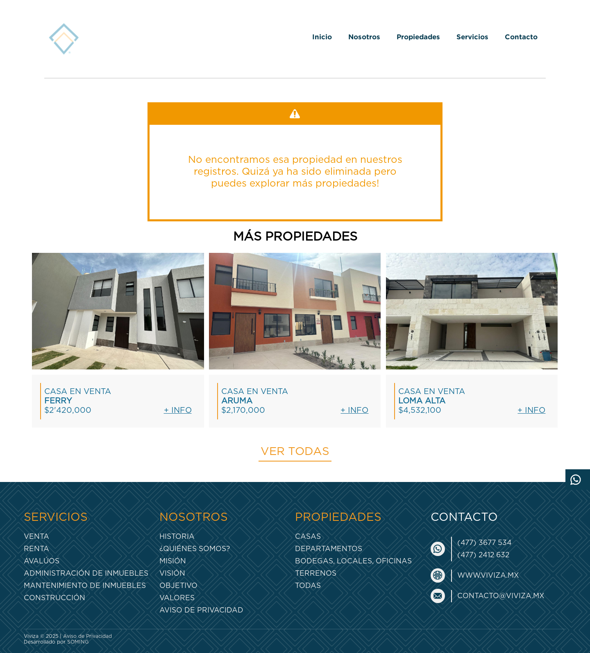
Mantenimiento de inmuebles (85, 585)
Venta (36, 536)
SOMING (78, 641)
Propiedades (418, 37)
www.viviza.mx (488, 575)
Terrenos (315, 573)
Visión (172, 573)
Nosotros (364, 37)
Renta (36, 548)
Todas (308, 585)
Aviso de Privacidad (201, 610)
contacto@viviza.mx (501, 595)
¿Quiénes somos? (194, 548)
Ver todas (295, 451)
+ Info (178, 410)
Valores (177, 597)
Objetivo (178, 585)
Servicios (472, 37)
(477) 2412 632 (483, 555)
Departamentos (328, 548)
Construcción (54, 597)
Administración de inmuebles (86, 573)
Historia (177, 536)
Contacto (521, 37)
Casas (308, 536)
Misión (172, 561)
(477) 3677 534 (484, 542)
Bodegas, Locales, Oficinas (353, 561)
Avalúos (41, 561)
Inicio (322, 37)
